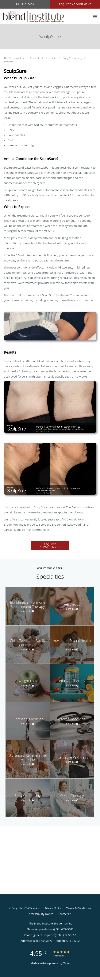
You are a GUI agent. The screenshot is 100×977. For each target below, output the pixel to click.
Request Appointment (50, 545)
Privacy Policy (53, 908)
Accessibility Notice (41, 914)
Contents (35, 58)
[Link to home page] (45, 16)
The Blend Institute (14, 58)
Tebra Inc (34, 908)
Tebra (66, 963)
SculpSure (9, 61)
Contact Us (64, 914)
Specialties (52, 58)
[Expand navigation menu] (95, 16)
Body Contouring (72, 58)
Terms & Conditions (78, 908)
